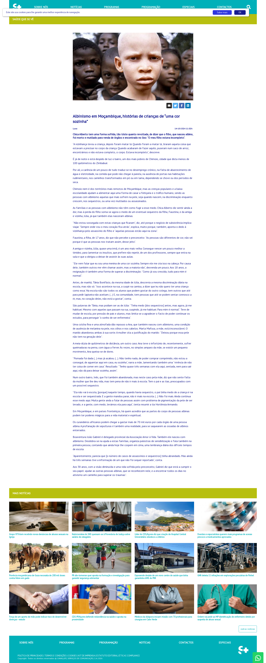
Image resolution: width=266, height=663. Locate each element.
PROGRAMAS (66, 642)
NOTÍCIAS (144, 642)
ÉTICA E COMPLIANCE (129, 655)
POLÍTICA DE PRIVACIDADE (30, 655)
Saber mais (222, 12)
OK (240, 12)
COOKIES (72, 655)
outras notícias (248, 628)
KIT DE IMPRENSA (86, 655)
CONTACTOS (186, 642)
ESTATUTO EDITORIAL (107, 655)
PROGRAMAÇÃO (108, 642)
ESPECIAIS (225, 642)
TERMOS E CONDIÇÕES (55, 655)
